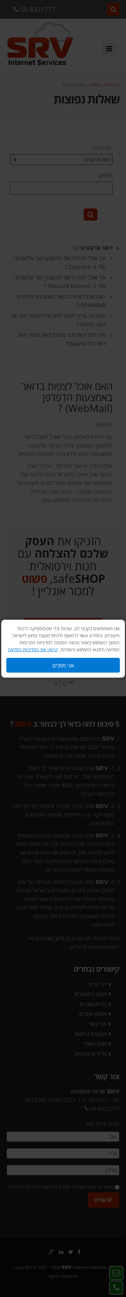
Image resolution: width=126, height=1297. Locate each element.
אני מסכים (63, 665)
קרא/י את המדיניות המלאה (33, 649)
